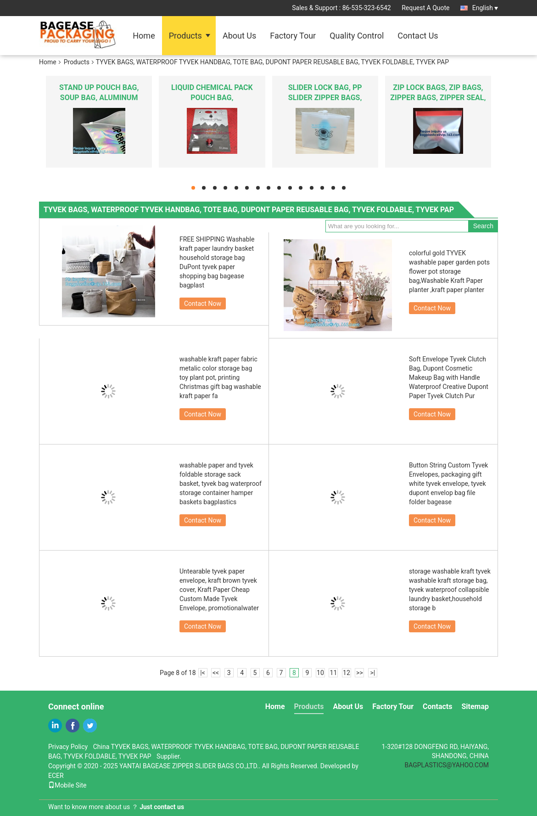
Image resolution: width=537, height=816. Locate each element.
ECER (56, 775)
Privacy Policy (68, 746)
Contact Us (417, 35)
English (485, 7)
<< (216, 672)
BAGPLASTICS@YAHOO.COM (446, 765)
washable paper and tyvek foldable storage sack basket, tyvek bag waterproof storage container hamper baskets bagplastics (220, 483)
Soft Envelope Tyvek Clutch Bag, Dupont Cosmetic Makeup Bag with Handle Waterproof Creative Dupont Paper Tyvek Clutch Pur (448, 377)
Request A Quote (425, 7)
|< (202, 672)
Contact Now (202, 303)
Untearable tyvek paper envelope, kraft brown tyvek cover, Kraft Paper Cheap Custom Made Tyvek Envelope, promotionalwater (219, 590)
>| (372, 672)
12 (346, 672)
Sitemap (475, 706)
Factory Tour (293, 35)
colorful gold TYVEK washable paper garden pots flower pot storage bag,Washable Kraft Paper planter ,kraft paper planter (449, 271)
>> (359, 672)
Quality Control (357, 35)
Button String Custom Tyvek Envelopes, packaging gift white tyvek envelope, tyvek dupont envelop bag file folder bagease (448, 483)
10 (320, 672)
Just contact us (162, 806)
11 (333, 672)
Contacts (437, 706)
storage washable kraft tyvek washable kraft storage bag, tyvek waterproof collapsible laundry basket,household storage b (450, 590)
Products (185, 35)
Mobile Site (67, 785)
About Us (239, 35)
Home (144, 35)
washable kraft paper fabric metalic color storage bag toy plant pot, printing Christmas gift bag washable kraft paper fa (220, 377)
